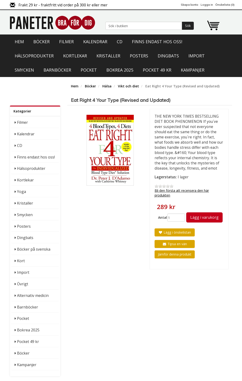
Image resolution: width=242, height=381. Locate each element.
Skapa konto (189, 4)
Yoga (21, 191)
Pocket (89, 70)
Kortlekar (75, 56)
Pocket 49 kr (157, 70)
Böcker (41, 41)
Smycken (24, 70)
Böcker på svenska (33, 249)
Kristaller (108, 56)
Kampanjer (192, 70)
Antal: (161, 217)
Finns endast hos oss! (157, 41)
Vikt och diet (128, 86)
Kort (21, 260)
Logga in (207, 4)
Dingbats (168, 56)
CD (119, 41)
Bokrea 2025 (119, 70)
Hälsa (107, 86)
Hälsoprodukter (34, 56)
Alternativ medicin (33, 295)
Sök (188, 25)
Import (196, 56)
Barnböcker (57, 70)
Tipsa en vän (174, 244)
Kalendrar (95, 41)
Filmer (66, 41)
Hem (19, 41)
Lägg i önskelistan (174, 232)
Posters (139, 56)
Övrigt (22, 284)
